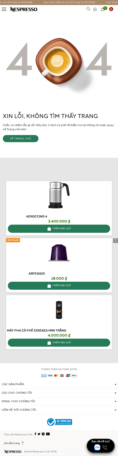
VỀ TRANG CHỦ (21, 138)
